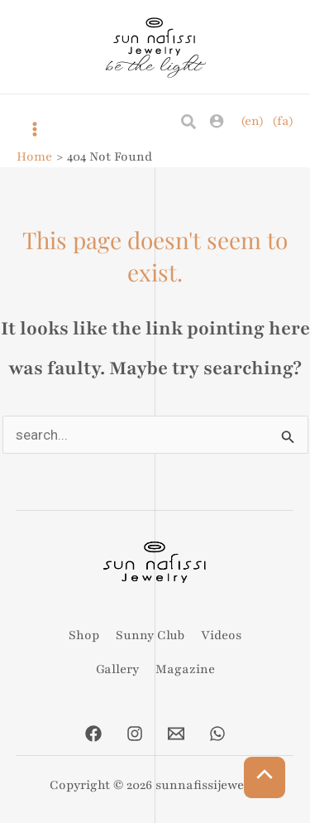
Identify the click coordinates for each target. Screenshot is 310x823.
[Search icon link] (189, 123)
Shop (84, 635)
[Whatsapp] (217, 733)
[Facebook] (93, 733)
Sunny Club (150, 635)
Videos (221, 635)
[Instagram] (134, 733)
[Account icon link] (216, 120)
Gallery (117, 669)
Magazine (185, 669)
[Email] (176, 733)
